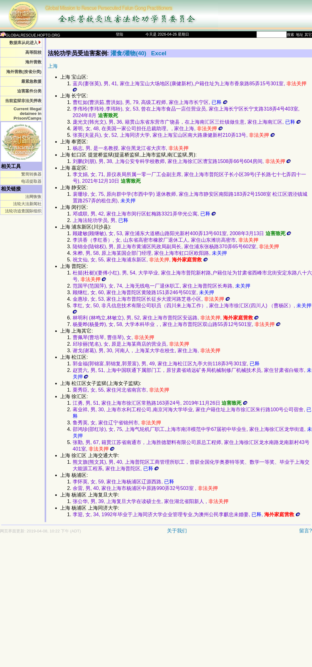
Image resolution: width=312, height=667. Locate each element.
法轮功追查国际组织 (23, 211)
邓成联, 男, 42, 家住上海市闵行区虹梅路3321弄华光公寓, (144, 213)
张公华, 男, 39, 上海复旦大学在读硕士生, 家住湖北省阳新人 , (150, 501)
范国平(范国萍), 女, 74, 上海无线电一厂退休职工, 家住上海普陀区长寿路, (161, 286)
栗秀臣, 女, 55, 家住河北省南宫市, (121, 390)
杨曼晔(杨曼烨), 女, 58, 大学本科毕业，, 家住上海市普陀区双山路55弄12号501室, (176, 324)
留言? (305, 530)
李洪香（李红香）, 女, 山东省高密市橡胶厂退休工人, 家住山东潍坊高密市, (166, 240)
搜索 (290, 34)
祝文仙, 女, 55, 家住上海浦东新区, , (140, 259)
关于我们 (177, 530)
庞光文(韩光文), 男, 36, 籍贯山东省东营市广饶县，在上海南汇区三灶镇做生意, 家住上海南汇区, (187, 122)
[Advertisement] (58, 603)
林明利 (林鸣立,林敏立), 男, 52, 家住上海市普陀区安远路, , (166, 317)
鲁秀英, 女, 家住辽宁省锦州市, (117, 422)
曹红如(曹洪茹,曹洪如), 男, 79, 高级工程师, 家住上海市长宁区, (150, 102)
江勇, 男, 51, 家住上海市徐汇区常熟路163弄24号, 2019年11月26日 (160, 403)
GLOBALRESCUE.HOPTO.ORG (30, 35)
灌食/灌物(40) (129, 53)
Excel (158, 53)
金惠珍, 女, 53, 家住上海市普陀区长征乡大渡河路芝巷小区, (151, 299)
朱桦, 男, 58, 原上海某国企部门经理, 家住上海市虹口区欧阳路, (150, 253)
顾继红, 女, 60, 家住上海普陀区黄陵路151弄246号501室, (143, 292)
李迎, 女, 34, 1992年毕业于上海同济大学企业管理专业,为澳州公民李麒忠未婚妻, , (186, 514)
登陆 (119, 34)
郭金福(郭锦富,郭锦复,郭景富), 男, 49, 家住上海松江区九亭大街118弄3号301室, (166, 363)
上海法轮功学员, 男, (100, 220)
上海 (53, 66)
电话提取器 (31, 181)
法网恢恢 (33, 196)
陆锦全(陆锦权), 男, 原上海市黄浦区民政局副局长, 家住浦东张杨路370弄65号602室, (176, 246)
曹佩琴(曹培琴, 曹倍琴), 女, (113, 337)
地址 (299, 34)
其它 (308, 34)
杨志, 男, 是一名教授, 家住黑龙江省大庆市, (131, 148)
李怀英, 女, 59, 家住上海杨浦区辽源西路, (123, 481)
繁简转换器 (31, 174)
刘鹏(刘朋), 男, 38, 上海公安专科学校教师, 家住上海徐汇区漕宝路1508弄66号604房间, (182, 161)
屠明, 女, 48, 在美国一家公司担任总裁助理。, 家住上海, (148, 128)
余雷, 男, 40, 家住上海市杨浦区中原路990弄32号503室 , (145, 488)
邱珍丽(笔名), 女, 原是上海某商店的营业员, (131, 344)
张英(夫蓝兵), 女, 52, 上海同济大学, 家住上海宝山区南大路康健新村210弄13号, (174, 135)
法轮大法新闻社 (27, 203)
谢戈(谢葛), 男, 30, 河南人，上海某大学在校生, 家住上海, (146, 350)
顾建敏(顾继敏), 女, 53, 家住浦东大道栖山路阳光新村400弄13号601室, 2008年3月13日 (182, 233)
